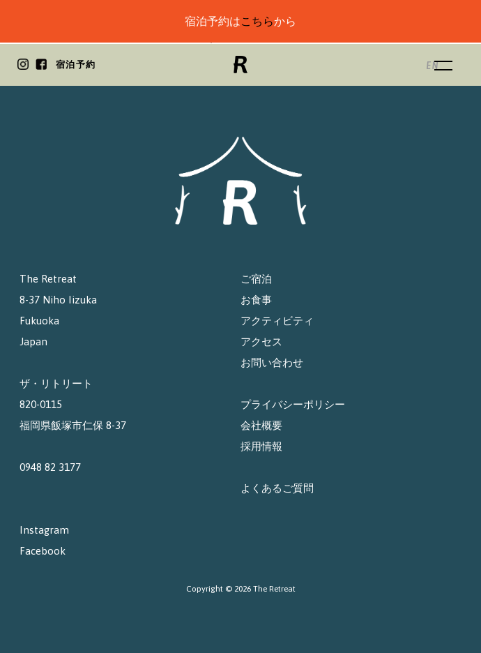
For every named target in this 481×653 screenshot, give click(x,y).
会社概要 (261, 425)
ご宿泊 (256, 279)
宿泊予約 (76, 64)
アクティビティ (277, 320)
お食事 (256, 300)
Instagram (44, 530)
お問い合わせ (271, 362)
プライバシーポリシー (292, 404)
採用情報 (261, 446)
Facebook (43, 551)
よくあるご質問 (277, 488)
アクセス (261, 341)
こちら (257, 21)
